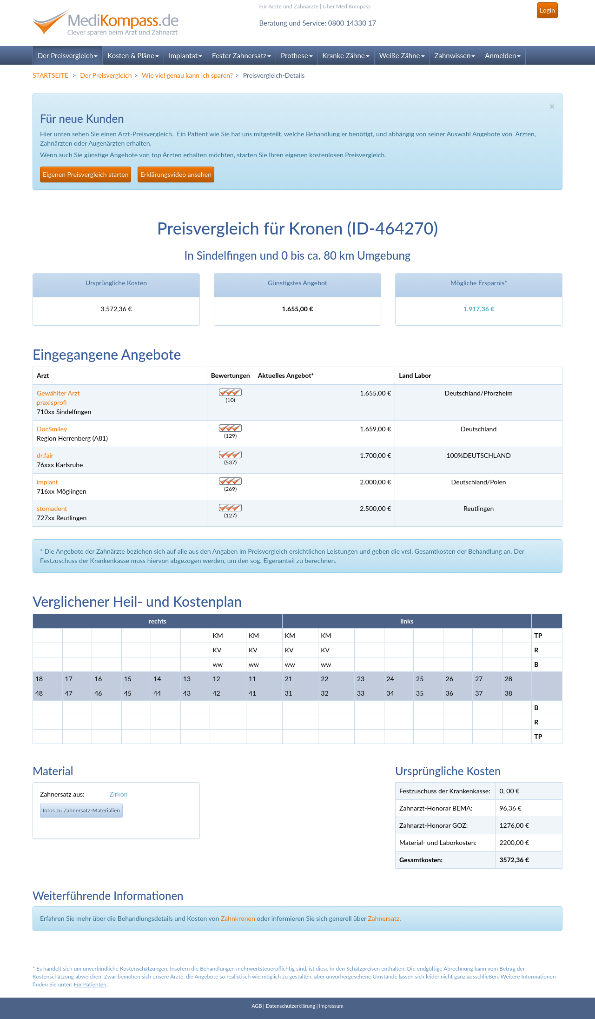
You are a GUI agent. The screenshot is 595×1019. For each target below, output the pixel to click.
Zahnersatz (383, 918)
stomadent (52, 508)
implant (47, 482)
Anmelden (503, 55)
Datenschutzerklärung (290, 1006)
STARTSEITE (50, 75)
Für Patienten (90, 984)
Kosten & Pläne (133, 55)
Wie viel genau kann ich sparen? (187, 75)
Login (547, 10)
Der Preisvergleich (68, 55)
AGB (256, 1006)
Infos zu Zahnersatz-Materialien (81, 810)
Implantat (185, 55)
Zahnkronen (238, 918)
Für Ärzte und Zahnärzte (288, 6)
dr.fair (45, 455)
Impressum (331, 1006)
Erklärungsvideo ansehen (176, 174)
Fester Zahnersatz (241, 55)
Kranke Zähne (346, 55)
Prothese (296, 55)
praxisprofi (52, 402)
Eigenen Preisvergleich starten (85, 174)
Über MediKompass (346, 6)
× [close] (552, 106)
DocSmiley (52, 429)
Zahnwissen (455, 55)
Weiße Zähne (402, 55)
